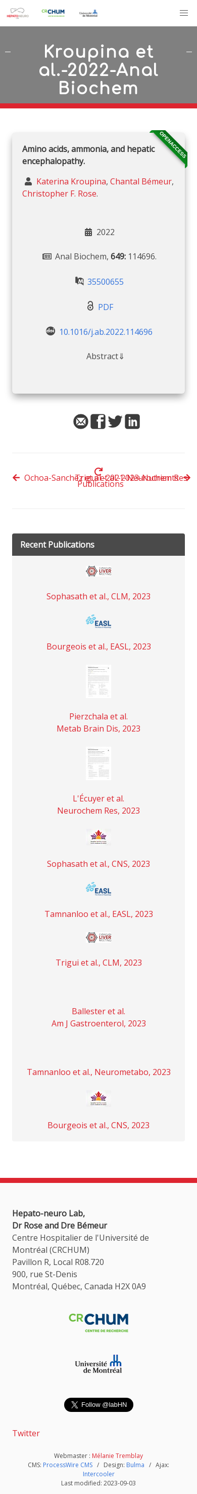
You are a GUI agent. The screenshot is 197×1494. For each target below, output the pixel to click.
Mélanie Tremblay (117, 1455)
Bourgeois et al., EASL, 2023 (98, 646)
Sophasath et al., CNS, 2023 (98, 863)
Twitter (26, 1433)
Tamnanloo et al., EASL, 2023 (98, 914)
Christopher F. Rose (59, 193)
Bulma (135, 1465)
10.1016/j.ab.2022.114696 (106, 331)
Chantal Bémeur (141, 181)
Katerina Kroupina (70, 181)
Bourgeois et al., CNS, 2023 (98, 1125)
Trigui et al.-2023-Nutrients (133, 477)
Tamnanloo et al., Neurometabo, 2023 (99, 1072)
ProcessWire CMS (67, 1465)
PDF (105, 306)
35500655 (105, 281)
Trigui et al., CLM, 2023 (99, 962)
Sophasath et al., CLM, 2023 (98, 596)
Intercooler (99, 1474)
